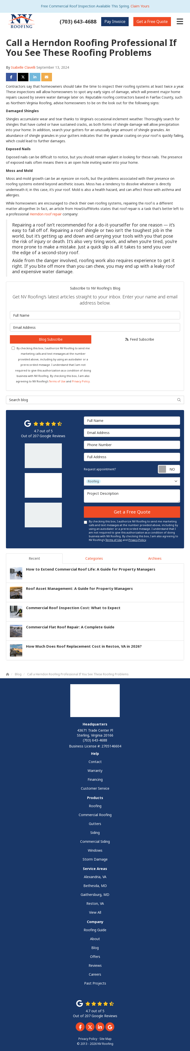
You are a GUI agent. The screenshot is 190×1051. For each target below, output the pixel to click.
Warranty (95, 770)
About (95, 938)
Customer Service (95, 788)
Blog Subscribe (51, 339)
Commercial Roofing (95, 814)
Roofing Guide (95, 929)
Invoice (114, 21)
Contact (95, 761)
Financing (95, 779)
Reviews (95, 965)
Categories (94, 558)
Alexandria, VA (95, 876)
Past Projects (95, 983)
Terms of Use (57, 381)
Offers (95, 956)
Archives (155, 558)
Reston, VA (95, 903)
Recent (34, 558)
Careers (95, 974)
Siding (95, 832)
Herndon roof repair (46, 214)
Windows (95, 850)
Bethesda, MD (95, 885)
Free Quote (152, 21)
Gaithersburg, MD (95, 894)
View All (95, 912)
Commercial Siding (95, 841)
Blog (95, 947)
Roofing (95, 806)
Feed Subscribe (139, 339)
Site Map (105, 1039)
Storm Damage (95, 859)
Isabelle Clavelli (23, 67)
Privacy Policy (81, 381)
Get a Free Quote (132, 512)
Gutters (95, 823)
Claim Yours (140, 6)
